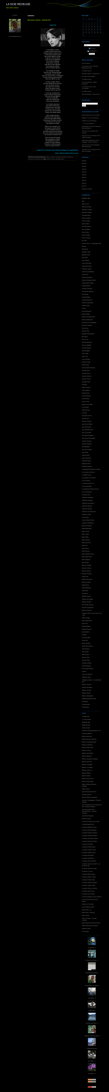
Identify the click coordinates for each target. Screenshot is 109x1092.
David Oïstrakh (86, 314)
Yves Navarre (85, 707)
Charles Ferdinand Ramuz (89, 280)
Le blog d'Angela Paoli (88, 824)
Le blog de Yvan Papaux (88, 894)
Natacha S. (85, 118)
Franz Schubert (86, 359)
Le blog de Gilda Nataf (88, 855)
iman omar (85, 131)
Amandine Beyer (86, 215)
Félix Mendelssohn (87, 342)
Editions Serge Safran (88, 781)
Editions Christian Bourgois (89, 742)
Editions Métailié (86, 773)
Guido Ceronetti (86, 387)
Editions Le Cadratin (87, 767)
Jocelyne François (87, 441)
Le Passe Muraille (86, 486)
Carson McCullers (86, 263)
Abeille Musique (86, 725)
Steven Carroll (85, 657)
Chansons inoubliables (88, 271)
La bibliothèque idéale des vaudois (91, 469)
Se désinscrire (92, 51)
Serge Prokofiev (86, 643)
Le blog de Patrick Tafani (88, 879)
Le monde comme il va (88, 483)
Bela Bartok (85, 249)
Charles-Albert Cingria (88, 283)
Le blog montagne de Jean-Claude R (91, 896)
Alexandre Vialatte (87, 212)
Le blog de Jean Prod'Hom (89, 861)
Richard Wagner (86, 626)
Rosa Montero (85, 632)
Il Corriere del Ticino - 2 (92, 960)
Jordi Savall (85, 452)
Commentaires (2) (38, 159)
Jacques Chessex (86, 421)
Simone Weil (85, 651)
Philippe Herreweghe (87, 599)
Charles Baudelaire (87, 277)
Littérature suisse (86, 514)
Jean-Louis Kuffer (86, 432)
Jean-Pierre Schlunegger (88, 438)
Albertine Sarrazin (86, 206)
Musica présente (86, 571)
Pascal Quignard (86, 587)
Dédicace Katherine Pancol (92, 1035)
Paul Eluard (85, 590)
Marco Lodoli (85, 534)
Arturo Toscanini (86, 237)
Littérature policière (87, 508)
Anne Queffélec (86, 229)
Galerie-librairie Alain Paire (89, 791)
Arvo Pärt (84, 240)
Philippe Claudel (86, 596)
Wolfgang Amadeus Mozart (89, 698)
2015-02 (84, 174)
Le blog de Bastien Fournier (89, 827)
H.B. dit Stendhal (86, 396)
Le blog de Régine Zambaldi (89, 882)
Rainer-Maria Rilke (87, 620)
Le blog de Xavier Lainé (88, 891)
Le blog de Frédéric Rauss (89, 849)
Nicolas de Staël (86, 582)
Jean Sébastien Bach (87, 429)
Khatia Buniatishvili (87, 466)
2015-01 (84, 177)
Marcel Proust (85, 531)
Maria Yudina (85, 548)
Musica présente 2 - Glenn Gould (90, 94)
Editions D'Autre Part (87, 747)
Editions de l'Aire (86, 750)
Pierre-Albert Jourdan (87, 604)
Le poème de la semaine (88, 76)
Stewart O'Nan (86, 660)
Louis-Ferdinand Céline (88, 520)
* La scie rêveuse (86, 719)
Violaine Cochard (86, 684)
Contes (84, 308)
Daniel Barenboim (86, 311)
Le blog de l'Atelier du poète (89, 868)
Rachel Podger (86, 617)
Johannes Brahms (87, 443)
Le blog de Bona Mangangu (89, 830)
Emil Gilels (85, 336)
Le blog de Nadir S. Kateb (89, 877)
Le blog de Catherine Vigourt (89, 832)
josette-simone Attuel (87, 140)
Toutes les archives (87, 189)
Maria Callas (85, 537)
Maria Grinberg (86, 539)
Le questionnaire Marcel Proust (90, 489)
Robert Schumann (87, 629)
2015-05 (84, 166)
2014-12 (84, 180)
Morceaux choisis (86, 568)
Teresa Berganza (86, 665)
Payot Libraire (85, 915)
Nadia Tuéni (85, 576)
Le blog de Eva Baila (87, 844)
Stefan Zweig (85, 654)
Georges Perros (86, 373)
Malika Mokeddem (87, 528)
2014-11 (84, 183)
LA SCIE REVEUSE (18, 4)
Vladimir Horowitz (86, 690)
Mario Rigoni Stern (87, 556)
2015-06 (84, 163)
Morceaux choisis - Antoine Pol (39, 20)
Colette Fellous (86, 305)
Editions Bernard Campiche (89, 739)
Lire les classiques (87, 491)
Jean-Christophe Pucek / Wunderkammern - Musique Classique (89, 811)
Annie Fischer (85, 232)
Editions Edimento (87, 756)
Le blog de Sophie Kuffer (88, 885)
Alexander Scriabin (87, 209)
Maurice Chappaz (86, 565)
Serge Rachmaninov (87, 646)
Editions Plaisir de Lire (88, 778)
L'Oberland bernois (92, 1048)
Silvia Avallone (86, 648)
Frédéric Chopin (86, 362)
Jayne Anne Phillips (87, 424)
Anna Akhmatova (86, 226)
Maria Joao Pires (86, 542)
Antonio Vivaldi (86, 235)
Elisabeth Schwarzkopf (88, 333)
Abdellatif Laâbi (86, 198)
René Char (85, 623)
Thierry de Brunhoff (87, 674)
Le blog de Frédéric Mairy (88, 847)
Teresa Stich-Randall (87, 668)
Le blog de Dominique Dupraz (90, 838)
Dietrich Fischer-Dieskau (88, 316)
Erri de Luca (85, 339)
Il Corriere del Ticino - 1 (92, 1023)
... (82, 123)
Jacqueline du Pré (86, 415)
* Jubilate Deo (85, 716)
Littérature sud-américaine (89, 511)
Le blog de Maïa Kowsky (88, 874)
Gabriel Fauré (85, 364)
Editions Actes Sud (87, 736)
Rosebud (84, 634)
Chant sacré (85, 274)
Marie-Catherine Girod (88, 554)
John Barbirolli (85, 446)
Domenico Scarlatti (87, 325)
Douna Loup (85, 328)
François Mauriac (86, 348)
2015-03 (84, 172)
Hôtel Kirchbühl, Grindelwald (89, 797)
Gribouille (84, 384)
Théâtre (84, 671)
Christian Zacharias (87, 288)
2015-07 (84, 160)
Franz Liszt (85, 356)
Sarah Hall (85, 640)
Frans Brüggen (86, 350)
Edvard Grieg (85, 331)
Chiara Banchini (86, 285)
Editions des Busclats (87, 753)
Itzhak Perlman (86, 410)
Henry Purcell (85, 401)
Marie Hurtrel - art (86, 909)
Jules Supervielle (86, 458)
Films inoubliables (86, 345)
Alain (83, 201)
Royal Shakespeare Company (90, 925)
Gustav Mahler (86, 390)
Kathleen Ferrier (86, 463)
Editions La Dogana (87, 764)
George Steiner (86, 370)
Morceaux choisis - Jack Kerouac (90, 73)
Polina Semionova (87, 610)
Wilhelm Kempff (86, 693)
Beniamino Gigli (86, 252)
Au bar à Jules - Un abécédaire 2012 (91, 243)
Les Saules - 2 (92, 1073)
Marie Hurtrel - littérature (88, 912)
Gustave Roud (86, 393)
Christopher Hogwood (88, 291)
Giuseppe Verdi (86, 381)
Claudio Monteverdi (87, 300)
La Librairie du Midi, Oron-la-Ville (90, 821)
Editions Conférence (87, 744)
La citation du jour (86, 70)
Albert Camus (85, 204)
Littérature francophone (88, 503)
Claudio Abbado (86, 297)
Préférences (92, 1010)
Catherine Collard (86, 269)
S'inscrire (92, 48)
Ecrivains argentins (87, 733)
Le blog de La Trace (87, 871)
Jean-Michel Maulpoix (88, 435)
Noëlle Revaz (85, 585)
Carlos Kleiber (85, 260)
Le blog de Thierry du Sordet (89, 888)
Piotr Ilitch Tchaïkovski (88, 607)
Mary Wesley (85, 562)
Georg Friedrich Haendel (88, 367)
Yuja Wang (85, 701)
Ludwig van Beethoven (88, 523)
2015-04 (84, 169)
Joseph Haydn (86, 455)
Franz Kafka (85, 353)
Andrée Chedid (86, 221)
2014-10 (84, 186)
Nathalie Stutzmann (87, 579)
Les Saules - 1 (92, 1061)
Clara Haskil (85, 294)
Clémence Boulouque (87, 302)
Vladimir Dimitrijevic (87, 687)
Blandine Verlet (86, 254)
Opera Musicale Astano (92, 972)
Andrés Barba (85, 223)
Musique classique (87, 573)
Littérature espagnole (87, 497)
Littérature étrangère (87, 500)
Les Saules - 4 (92, 947)
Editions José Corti (87, 761)
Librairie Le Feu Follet (88, 904)
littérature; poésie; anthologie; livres (55, 159)
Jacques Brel (85, 418)
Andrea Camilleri (86, 218)
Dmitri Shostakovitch (87, 319)
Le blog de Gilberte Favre (88, 852)
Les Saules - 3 (92, 998)
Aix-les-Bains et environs (91, 985)
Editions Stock (85, 789)
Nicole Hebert (85, 115)
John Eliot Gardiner (87, 449)
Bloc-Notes (85, 257)
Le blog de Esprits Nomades (89, 841)
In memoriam (85, 407)
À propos (14, 15)
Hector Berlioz (85, 398)
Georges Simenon (87, 376)
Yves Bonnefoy (86, 704)
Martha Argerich (86, 559)
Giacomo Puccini (86, 379)
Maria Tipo (85, 545)
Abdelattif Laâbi (86, 722)
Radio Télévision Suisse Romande (91, 923)
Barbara (84, 246)
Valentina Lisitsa (86, 677)
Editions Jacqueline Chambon (90, 759)
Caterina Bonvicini (87, 266)
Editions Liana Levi (87, 770)
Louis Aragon (85, 517)
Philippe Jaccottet (86, 602)
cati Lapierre (85, 126)
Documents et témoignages (89, 322)
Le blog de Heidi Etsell (88, 858)
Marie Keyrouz (86, 551)
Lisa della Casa (86, 494)
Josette (84, 120)
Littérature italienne (87, 506)
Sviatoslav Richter (86, 663)
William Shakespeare (87, 695)
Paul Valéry (85, 593)
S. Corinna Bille (86, 637)
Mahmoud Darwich (87, 525)
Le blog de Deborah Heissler (89, 835)
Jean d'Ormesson (86, 427)
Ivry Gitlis (84, 412)
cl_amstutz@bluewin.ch (15, 36)
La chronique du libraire (88, 472)
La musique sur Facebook (89, 477)
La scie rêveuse (86, 63)
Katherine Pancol (86, 460)
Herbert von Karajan (87, 404)
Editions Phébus (86, 775)
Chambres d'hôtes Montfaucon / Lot (91, 730)
